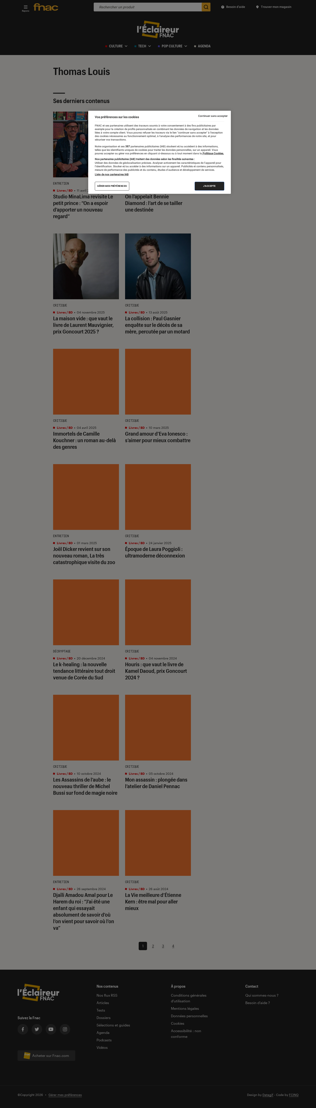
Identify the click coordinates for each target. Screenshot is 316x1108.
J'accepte (209, 186)
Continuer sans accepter (213, 116)
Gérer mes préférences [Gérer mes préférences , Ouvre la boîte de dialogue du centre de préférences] (112, 186)
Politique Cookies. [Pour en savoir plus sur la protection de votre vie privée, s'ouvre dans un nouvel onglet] (213, 153)
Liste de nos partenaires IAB (112, 174)
